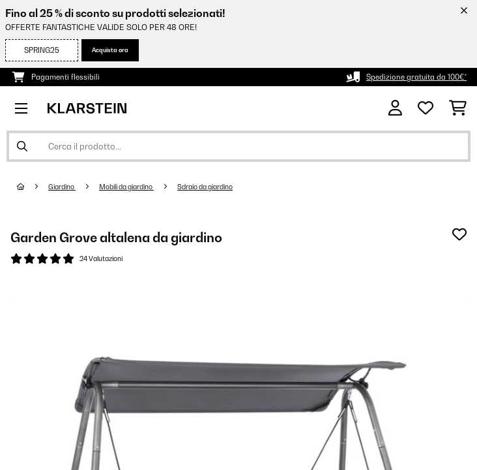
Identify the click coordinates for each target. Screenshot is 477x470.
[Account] (395, 108)
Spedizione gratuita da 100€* (416, 77)
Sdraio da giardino (205, 187)
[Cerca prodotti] (238, 146)
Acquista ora (110, 50)
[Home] (32, 187)
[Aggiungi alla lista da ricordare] (459, 234)
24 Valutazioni (101, 258)
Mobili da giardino (126, 187)
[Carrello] (458, 108)
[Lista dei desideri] (425, 108)
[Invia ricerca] (22, 146)
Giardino (62, 187)
